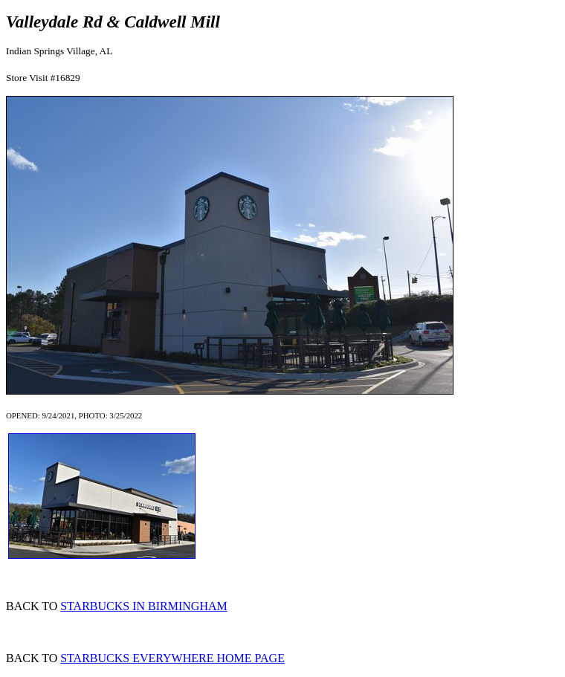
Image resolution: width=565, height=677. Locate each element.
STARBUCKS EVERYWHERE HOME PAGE (172, 658)
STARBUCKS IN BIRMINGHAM (143, 606)
